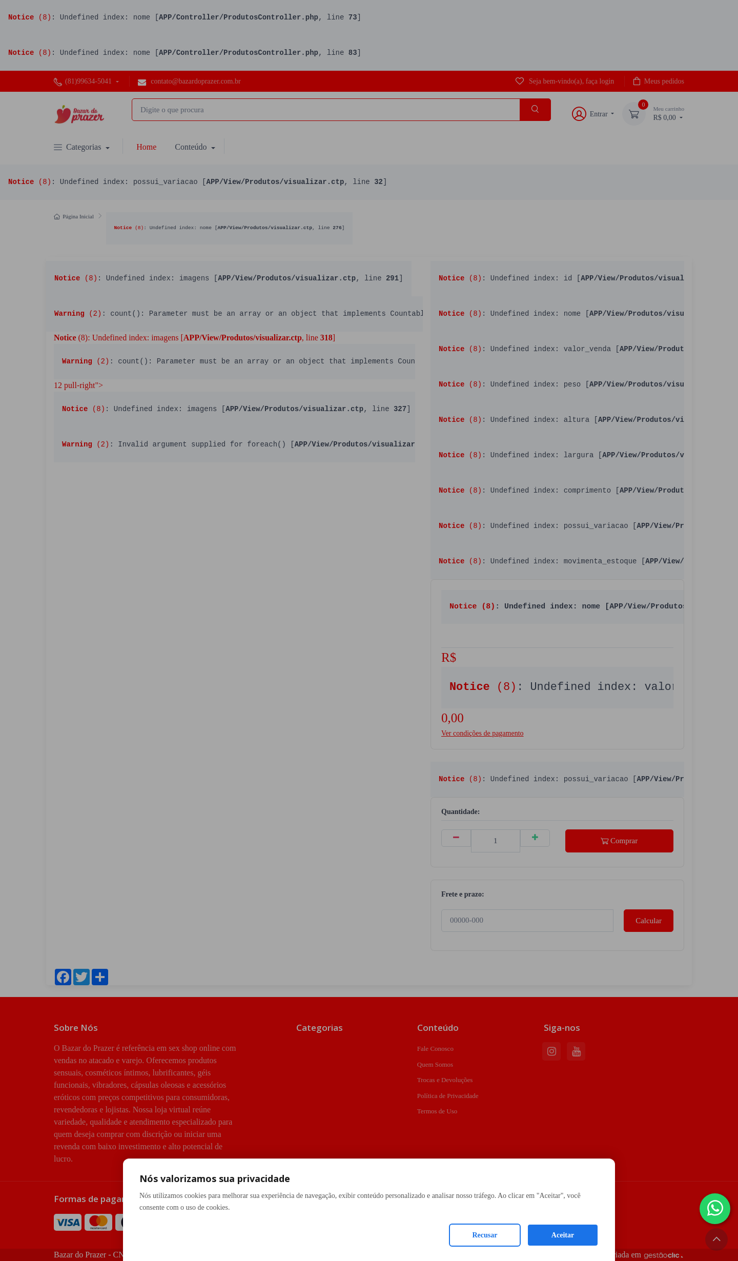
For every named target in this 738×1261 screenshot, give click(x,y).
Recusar (485, 1235)
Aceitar (562, 1235)
